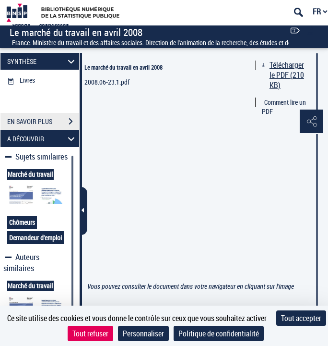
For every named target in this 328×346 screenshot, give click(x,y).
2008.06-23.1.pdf (106, 81)
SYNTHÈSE (42, 61)
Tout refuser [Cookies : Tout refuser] (90, 333)
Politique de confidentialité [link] (218, 333)
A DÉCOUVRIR (42, 138)
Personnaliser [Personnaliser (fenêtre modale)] (143, 333)
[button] (311, 122)
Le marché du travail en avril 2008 (123, 67)
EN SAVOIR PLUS (43, 121)
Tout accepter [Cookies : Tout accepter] (301, 318)
